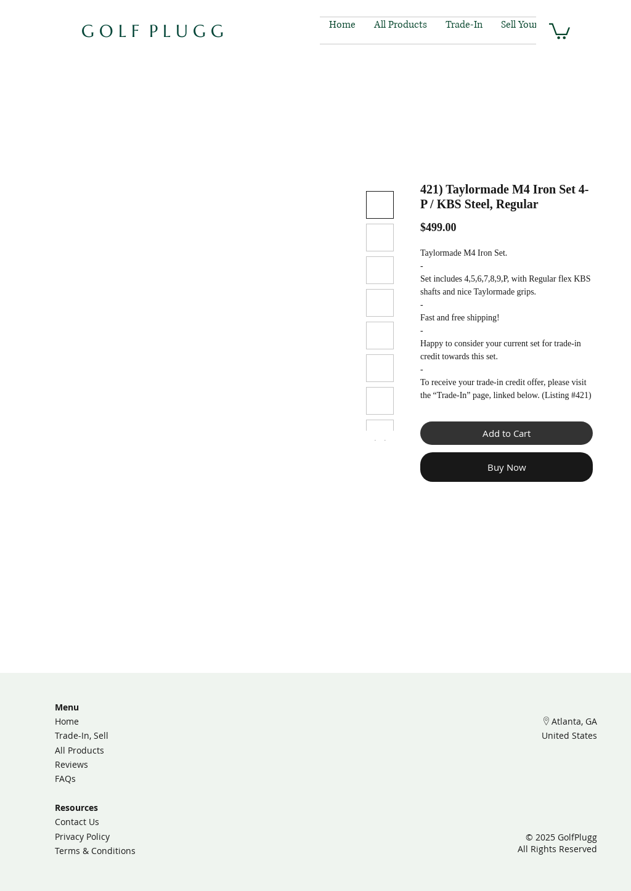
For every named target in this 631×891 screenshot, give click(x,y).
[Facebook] (342, 785)
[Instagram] (289, 785)
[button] (559, 30)
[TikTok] (315, 785)
